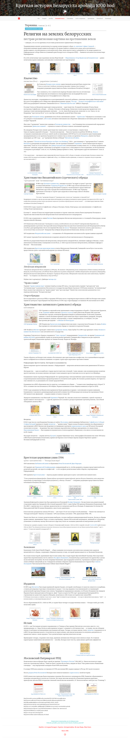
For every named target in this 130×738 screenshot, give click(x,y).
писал (67, 228)
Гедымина (78, 143)
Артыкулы (91, 18)
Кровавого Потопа (67, 661)
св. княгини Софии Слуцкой (83, 46)
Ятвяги (95, 132)
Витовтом (68, 138)
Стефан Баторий (30, 424)
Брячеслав (81, 116)
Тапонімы (70, 18)
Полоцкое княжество (51, 183)
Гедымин (46, 312)
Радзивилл (54, 397)
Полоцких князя (38, 116)
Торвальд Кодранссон (59, 185)
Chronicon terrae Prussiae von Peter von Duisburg (51, 141)
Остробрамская (81, 58)
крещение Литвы (61, 330)
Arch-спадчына (80, 18)
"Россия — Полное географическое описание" (87, 101)
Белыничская (93, 58)
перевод (70, 312)
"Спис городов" (60, 335)
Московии (64, 422)
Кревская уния (55, 324)
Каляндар (108, 18)
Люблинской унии (41, 463)
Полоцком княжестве (62, 124)
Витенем (27, 143)
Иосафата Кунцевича (61, 558)
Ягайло (76, 138)
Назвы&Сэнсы (59, 18)
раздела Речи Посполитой (37, 672)
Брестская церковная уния (44, 248)
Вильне (61, 320)
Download (100, 18)
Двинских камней (39, 126)
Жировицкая (70, 58)
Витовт (36, 330)
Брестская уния (39, 475)
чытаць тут (52, 279)
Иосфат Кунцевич (74, 502)
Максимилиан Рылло (31, 430)
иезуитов (52, 424)
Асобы (51, 18)
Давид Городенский (58, 145)
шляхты (90, 630)
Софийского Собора (96, 422)
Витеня (49, 218)
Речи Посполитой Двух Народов (70, 463)
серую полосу (74, 672)
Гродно (53, 436)
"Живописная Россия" (68, 103)
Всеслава (48, 118)
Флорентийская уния (42, 233)
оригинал (64, 312)
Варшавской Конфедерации (45, 467)
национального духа (78, 426)
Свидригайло (83, 335)
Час (39, 18)
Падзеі (44, 18)
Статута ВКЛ (93, 525)
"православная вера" (37, 286)
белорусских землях (53, 84)
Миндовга (84, 136)
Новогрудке (70, 320)
